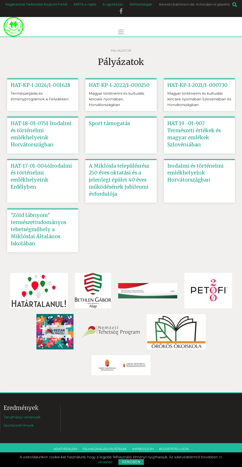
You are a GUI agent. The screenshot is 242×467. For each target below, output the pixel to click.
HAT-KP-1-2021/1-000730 (197, 85)
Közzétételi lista (174, 449)
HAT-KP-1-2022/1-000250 (119, 85)
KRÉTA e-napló (85, 4)
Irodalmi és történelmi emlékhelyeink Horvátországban (196, 173)
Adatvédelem (65, 449)
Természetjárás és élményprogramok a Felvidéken (40, 96)
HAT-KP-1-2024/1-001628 (41, 85)
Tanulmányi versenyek (22, 418)
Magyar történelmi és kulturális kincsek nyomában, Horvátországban (116, 99)
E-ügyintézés (113, 4)
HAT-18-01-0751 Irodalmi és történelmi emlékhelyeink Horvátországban (41, 134)
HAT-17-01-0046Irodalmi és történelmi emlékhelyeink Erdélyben (41, 176)
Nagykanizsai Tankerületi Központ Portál (36, 4)
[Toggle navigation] (121, 32)
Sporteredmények (19, 426)
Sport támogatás (109, 123)
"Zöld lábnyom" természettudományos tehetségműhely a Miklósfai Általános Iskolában (39, 229)
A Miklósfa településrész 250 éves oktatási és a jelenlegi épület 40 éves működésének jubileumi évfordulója (120, 180)
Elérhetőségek (141, 4)
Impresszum (143, 449)
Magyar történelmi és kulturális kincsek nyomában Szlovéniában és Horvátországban (199, 99)
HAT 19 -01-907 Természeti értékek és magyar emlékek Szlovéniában (194, 134)
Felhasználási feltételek (105, 449)
